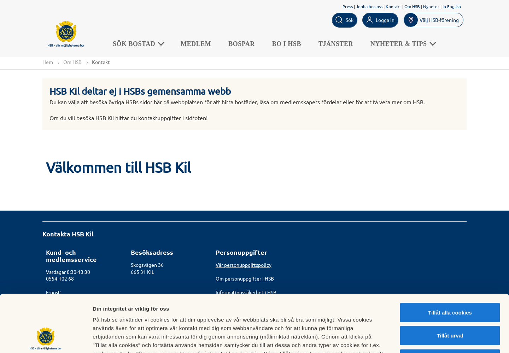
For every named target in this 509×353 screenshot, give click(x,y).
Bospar (242, 43)
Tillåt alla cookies (450, 260)
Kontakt (393, 6)
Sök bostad (138, 43)
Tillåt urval (450, 284)
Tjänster (336, 43)
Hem (47, 62)
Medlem (196, 43)
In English (452, 6)
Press (348, 6)
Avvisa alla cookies (450, 307)
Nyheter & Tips (403, 43)
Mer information (376, 339)
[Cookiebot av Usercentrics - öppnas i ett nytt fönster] (46, 339)
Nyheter (431, 6)
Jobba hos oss (369, 6)
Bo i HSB (287, 43)
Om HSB (412, 6)
